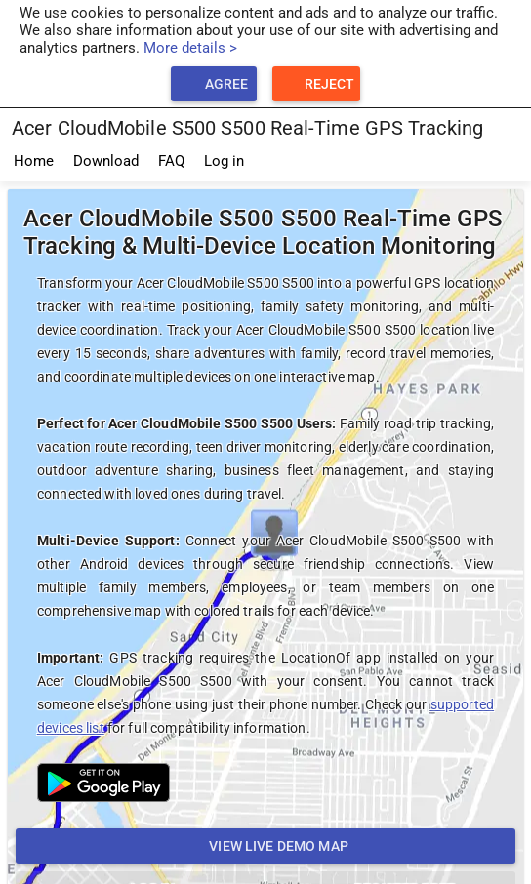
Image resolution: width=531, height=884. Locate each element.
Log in (224, 161)
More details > (190, 48)
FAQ (171, 161)
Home (34, 161)
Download (106, 161)
